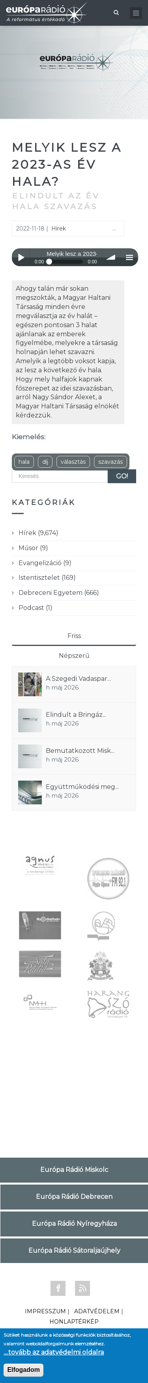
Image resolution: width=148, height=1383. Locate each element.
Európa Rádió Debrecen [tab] (74, 1196)
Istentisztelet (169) (47, 577)
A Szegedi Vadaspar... (78, 678)
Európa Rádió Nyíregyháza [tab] (74, 1223)
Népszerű (74, 655)
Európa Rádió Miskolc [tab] (74, 1169)
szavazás (110, 461)
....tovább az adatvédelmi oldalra (54, 1352)
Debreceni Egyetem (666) (59, 592)
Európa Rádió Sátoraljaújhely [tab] (74, 1250)
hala (24, 461)
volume (111, 257)
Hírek (58, 228)
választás (73, 461)
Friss (74, 636)
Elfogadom (23, 1369)
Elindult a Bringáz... (76, 714)
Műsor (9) (33, 548)
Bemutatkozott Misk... (80, 750)
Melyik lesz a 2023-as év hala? (67, 164)
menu (129, 257)
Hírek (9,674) (38, 533)
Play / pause (21, 257)
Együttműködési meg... (82, 787)
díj (45, 461)
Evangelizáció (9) (45, 563)
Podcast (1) (35, 607)
